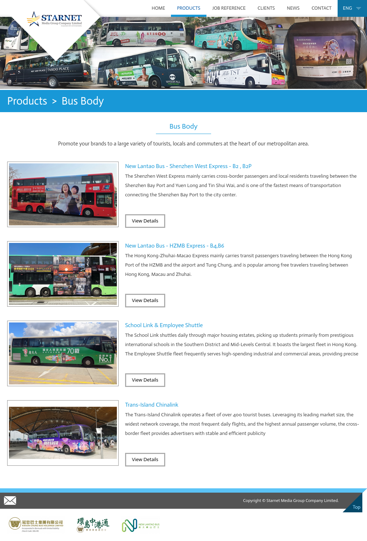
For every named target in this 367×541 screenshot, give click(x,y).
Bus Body (83, 101)
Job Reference (229, 8)
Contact (321, 8)
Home (158, 8)
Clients (266, 8)
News (293, 8)
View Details (145, 221)
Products (188, 8)
